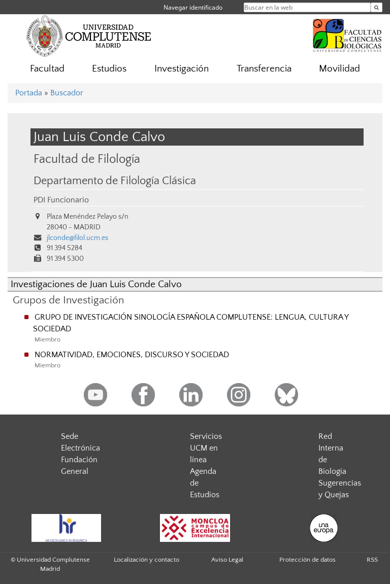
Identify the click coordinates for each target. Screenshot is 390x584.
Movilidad (339, 68)
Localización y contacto (146, 559)
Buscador (66, 92)
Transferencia (264, 68)
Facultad (47, 68)
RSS (372, 559)
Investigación (181, 68)
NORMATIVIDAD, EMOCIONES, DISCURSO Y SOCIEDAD (132, 354)
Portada (28, 92)
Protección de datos (307, 559)
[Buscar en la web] (376, 7)
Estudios (109, 68)
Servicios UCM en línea (206, 448)
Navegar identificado (193, 7)
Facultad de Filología (87, 159)
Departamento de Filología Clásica (115, 181)
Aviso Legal (227, 559)
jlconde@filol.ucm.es (77, 238)
